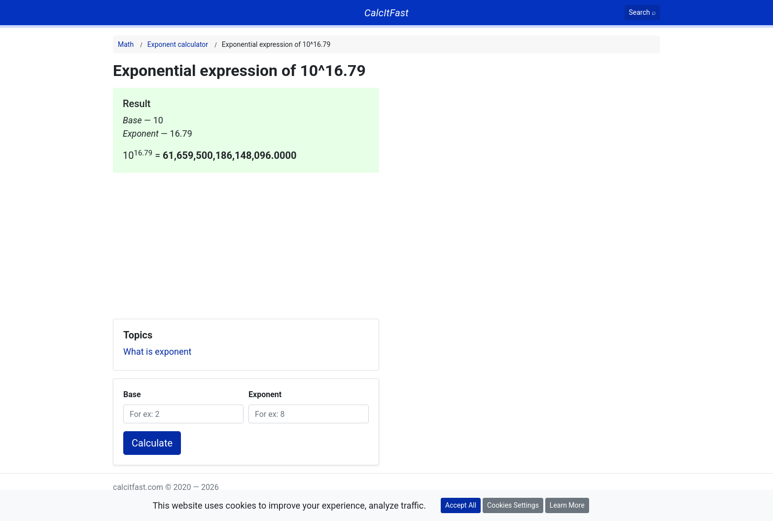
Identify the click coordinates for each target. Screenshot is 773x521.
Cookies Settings (513, 505)
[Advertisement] (246, 242)
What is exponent (157, 351)
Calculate (152, 443)
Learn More (567, 505)
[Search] (643, 12)
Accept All (460, 505)
